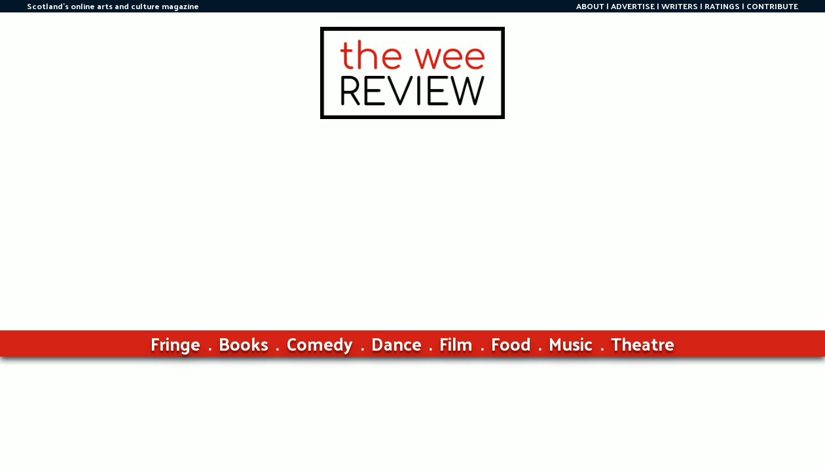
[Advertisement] (412, 217)
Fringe (175, 343)
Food (511, 343)
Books (243, 343)
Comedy (319, 343)
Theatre (642, 343)
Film (456, 343)
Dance (396, 343)
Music (571, 343)
